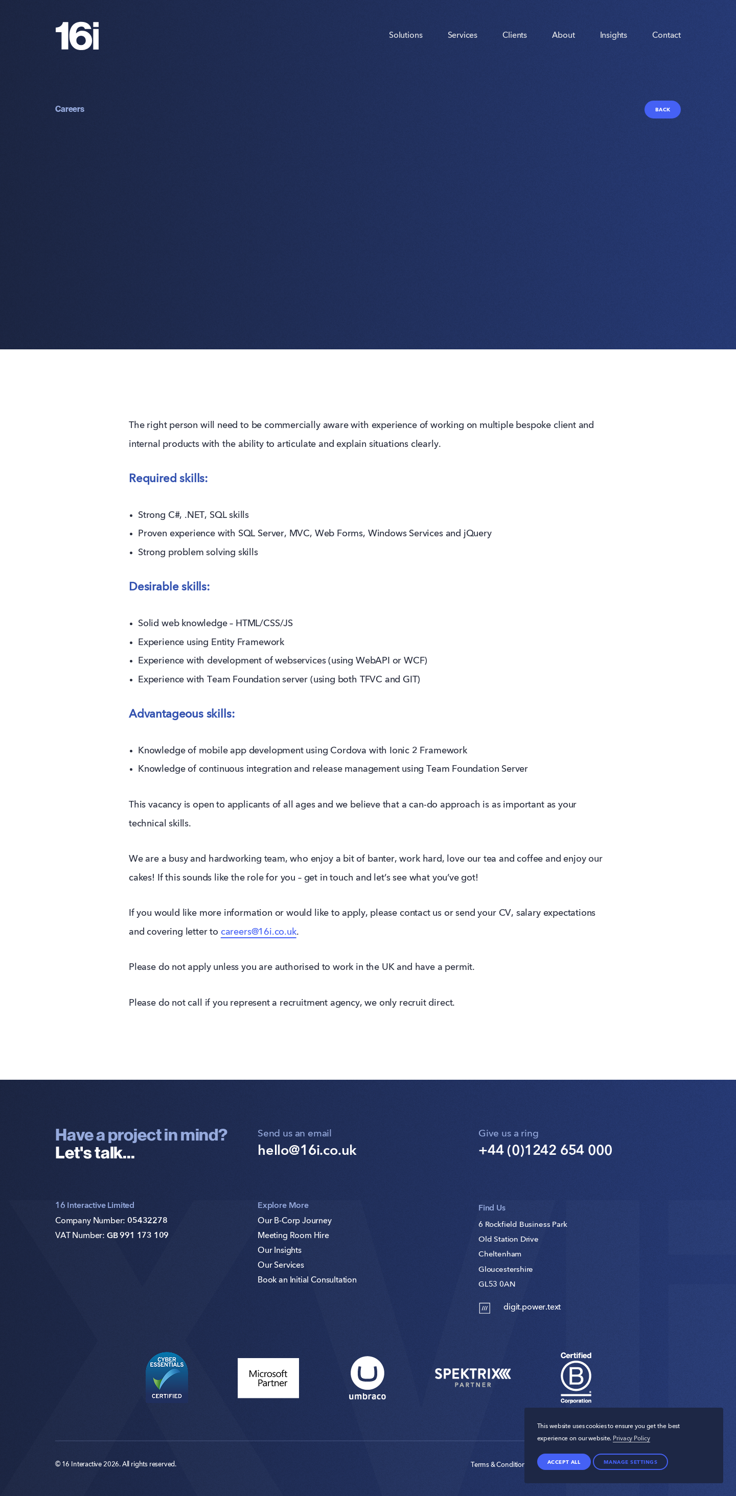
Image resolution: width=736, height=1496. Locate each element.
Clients (514, 41)
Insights (614, 41)
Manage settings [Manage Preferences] (631, 1462)
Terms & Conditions (500, 1465)
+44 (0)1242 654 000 (545, 1151)
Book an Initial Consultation (307, 1280)
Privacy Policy (631, 1439)
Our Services (281, 1266)
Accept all (563, 1462)
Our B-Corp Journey (295, 1221)
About (563, 41)
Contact (666, 41)
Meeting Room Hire (293, 1236)
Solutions (405, 41)
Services (463, 41)
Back (663, 109)
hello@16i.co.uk (307, 1151)
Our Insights (280, 1251)
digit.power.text (519, 1308)
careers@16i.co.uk (258, 932)
